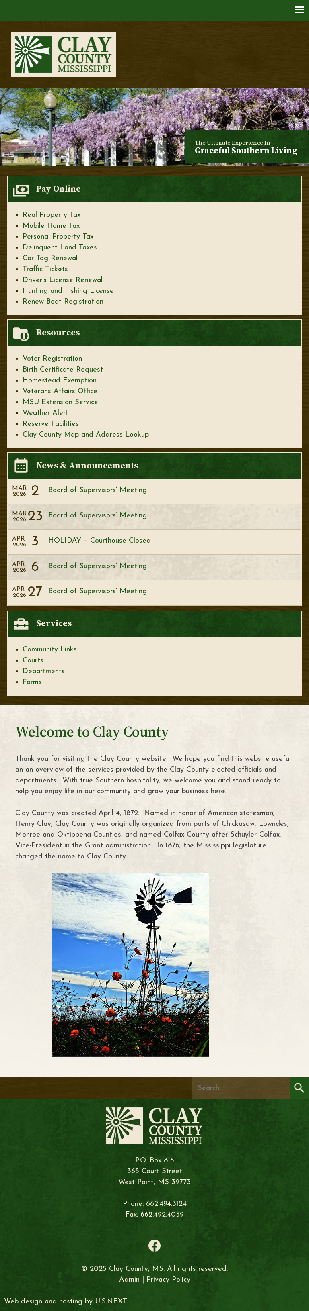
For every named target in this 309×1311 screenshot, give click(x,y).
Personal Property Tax (58, 237)
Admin (129, 1280)
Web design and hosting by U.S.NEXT (65, 1301)
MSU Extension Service (60, 402)
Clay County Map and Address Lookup (86, 435)
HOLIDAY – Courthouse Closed (99, 541)
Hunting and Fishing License (68, 291)
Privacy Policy (168, 1280)
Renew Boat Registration (63, 302)
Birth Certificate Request (63, 370)
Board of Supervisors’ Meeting (97, 490)
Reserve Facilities (51, 424)
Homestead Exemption (60, 380)
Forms (32, 682)
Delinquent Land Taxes (60, 247)
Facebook (154, 1245)
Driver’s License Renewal (63, 280)
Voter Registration (52, 359)
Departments (44, 671)
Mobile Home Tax (51, 226)
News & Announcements (87, 465)
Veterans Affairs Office (60, 391)
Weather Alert (45, 413)
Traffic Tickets (45, 269)
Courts (33, 660)
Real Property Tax (51, 215)
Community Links (50, 649)
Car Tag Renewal (50, 258)
